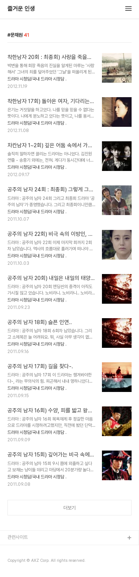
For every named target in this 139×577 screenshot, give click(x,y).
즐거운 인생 (21, 9)
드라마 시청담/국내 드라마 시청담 (35, 79)
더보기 (69, 508)
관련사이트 (17, 537)
